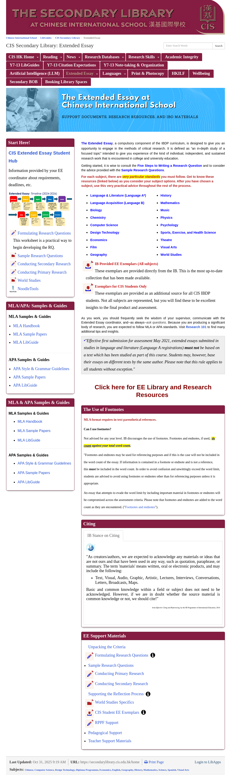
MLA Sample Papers (30, 334)
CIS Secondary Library (67, 37)
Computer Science (44, 769)
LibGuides (46, 37)
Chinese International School (21, 37)
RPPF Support (106, 722)
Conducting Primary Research (42, 272)
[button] (152, 655)
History (138, 769)
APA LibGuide (25, 385)
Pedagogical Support (105, 732)
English (116, 769)
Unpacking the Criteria (106, 647)
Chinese (29, 769)
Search (218, 45)
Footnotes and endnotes (140, 507)
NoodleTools (28, 289)
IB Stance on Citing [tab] (103, 535)
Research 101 (196, 327)
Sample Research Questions (40, 256)
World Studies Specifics (114, 702)
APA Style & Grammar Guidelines (41, 368)
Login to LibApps (208, 762)
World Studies (29, 280)
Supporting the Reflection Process (116, 694)
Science (162, 769)
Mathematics (150, 769)
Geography (127, 769)
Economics (105, 769)
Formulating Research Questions (44, 233)
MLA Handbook (26, 326)
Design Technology (65, 769)
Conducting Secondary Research (44, 264)
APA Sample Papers (29, 377)
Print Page (154, 762)
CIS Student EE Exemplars (117, 712)
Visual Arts (183, 769)
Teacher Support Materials (109, 741)
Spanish (172, 769)
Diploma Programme (87, 769)
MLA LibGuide (26, 342)
